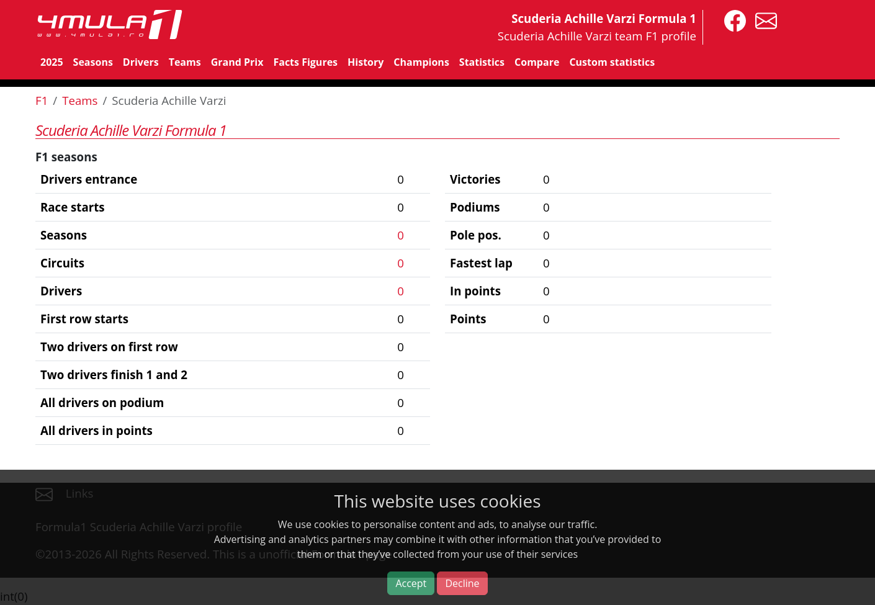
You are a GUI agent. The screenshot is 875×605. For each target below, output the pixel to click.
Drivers (141, 62)
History (366, 62)
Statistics (482, 62)
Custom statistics (612, 62)
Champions (421, 62)
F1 (41, 100)
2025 (51, 62)
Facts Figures (305, 62)
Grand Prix (237, 62)
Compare (536, 62)
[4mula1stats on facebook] (732, 19)
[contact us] (763, 19)
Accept (410, 583)
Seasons (93, 62)
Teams (185, 62)
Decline (462, 583)
